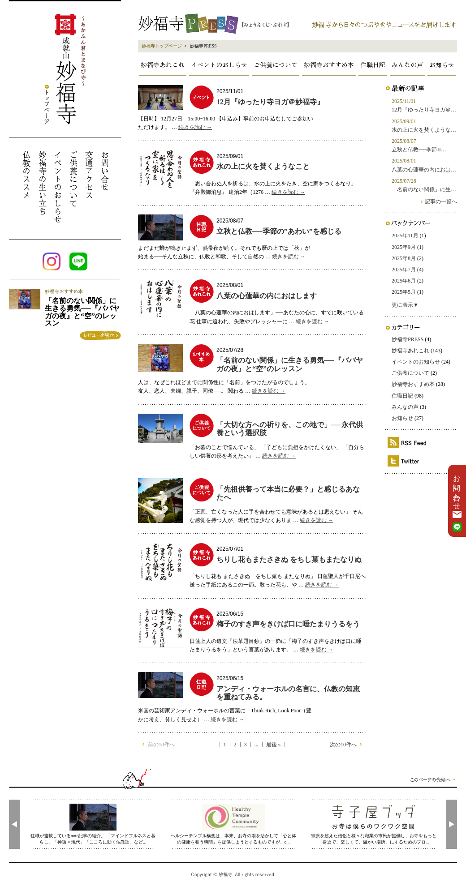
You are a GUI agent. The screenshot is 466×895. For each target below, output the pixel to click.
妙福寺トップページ (162, 45)
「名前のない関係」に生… (424, 189)
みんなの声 (407, 64)
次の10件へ (343, 744)
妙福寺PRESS (407, 339)
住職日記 (372, 64)
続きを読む (195, 127)
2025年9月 (404, 247)
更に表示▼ (405, 305)
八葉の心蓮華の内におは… (424, 170)
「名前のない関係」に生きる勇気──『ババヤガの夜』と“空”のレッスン (289, 364)
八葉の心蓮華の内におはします (266, 296)
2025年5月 (404, 292)
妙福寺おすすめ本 (329, 64)
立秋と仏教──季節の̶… (419, 149)
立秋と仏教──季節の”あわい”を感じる (278, 231)
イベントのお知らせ (416, 362)
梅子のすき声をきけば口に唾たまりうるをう (288, 624)
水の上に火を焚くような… (424, 130)
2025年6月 (404, 281)
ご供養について (276, 64)
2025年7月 (404, 269)
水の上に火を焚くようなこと (263, 166)
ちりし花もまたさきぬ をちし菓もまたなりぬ (289, 559)
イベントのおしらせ (219, 64)
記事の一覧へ (441, 201)
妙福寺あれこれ (163, 64)
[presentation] (14, 824)
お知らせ (441, 64)
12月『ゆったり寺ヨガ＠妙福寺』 (270, 102)
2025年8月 (404, 258)
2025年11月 (405, 235)
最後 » (273, 745)
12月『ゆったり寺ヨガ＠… (424, 110)
